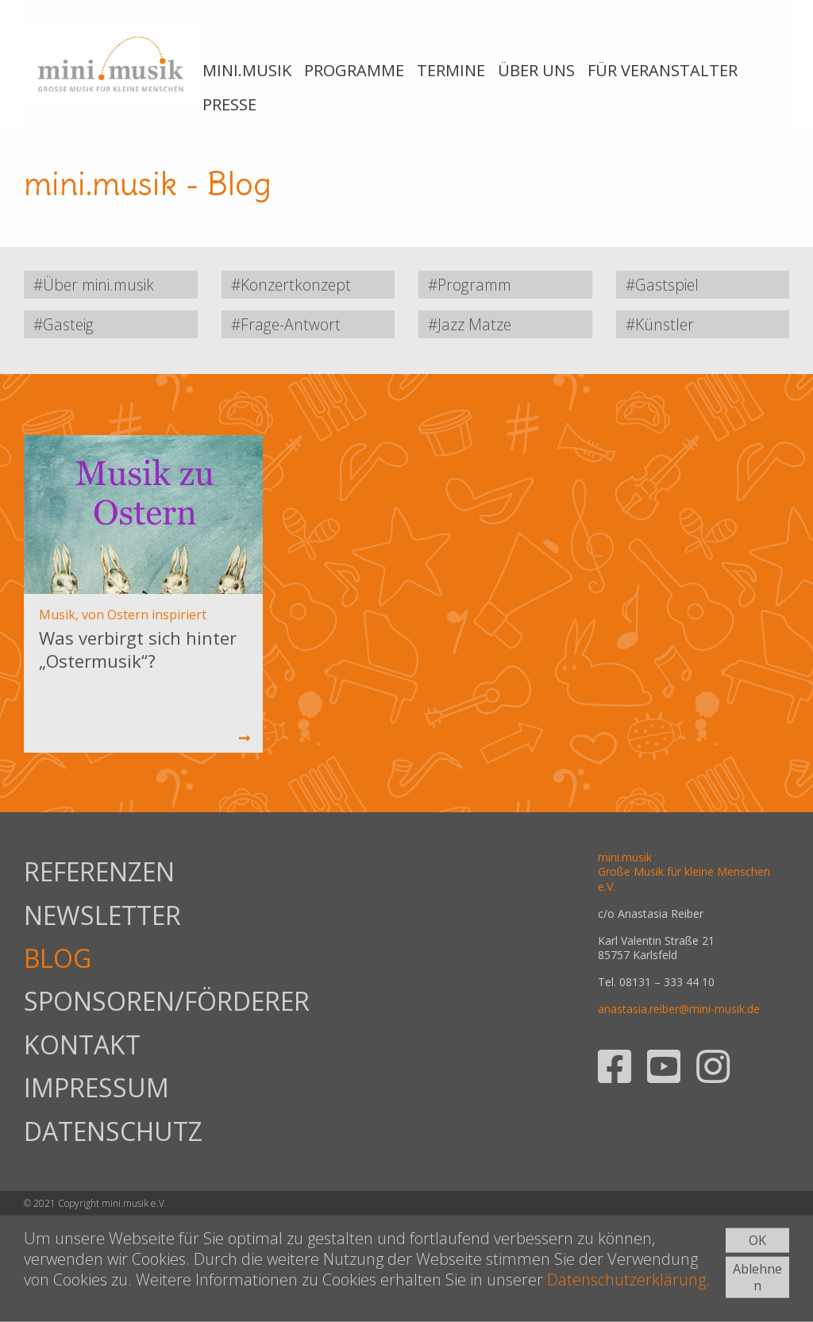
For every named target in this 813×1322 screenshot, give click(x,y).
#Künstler (660, 324)
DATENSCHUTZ (113, 1131)
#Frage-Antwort (286, 324)
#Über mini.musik (93, 284)
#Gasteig (63, 324)
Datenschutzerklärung (626, 1279)
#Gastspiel (662, 284)
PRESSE (229, 104)
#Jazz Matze (469, 324)
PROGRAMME (354, 70)
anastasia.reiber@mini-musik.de (679, 1008)
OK (757, 1240)
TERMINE (451, 70)
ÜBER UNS (536, 70)
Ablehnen (757, 1277)
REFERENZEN (99, 871)
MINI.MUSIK (246, 70)
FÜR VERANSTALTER (663, 70)
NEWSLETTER (102, 915)
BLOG (57, 958)
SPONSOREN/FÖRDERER (119, 1001)
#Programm (469, 284)
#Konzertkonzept (291, 284)
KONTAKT (82, 1044)
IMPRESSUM (96, 1087)
